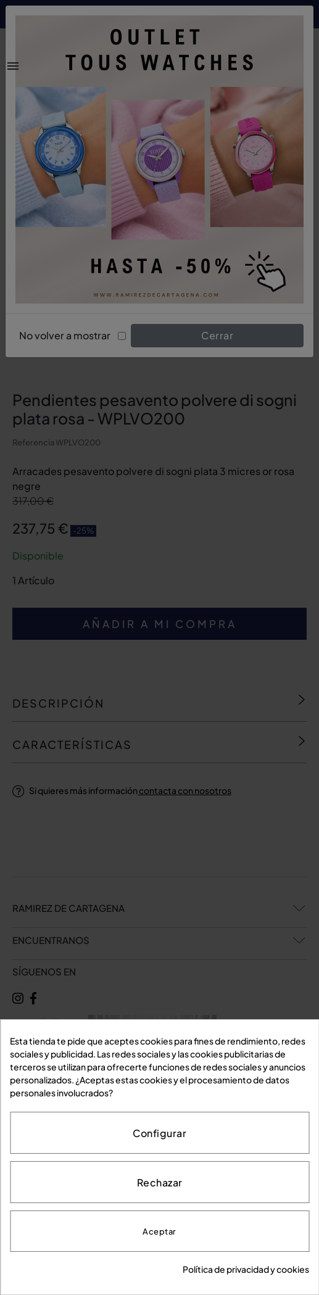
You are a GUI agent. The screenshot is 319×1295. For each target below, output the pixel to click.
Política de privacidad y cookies (246, 1269)
